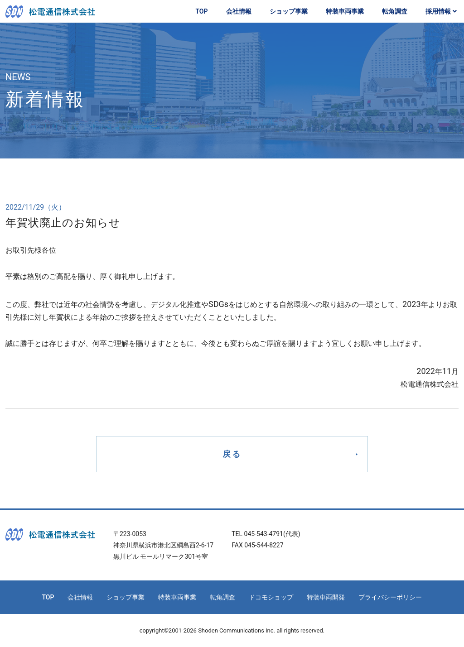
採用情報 (442, 11)
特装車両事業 (345, 11)
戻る (231, 454)
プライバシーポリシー (390, 597)
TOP (201, 11)
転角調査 (394, 11)
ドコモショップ (271, 597)
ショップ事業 (289, 11)
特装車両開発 (326, 597)
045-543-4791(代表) (272, 533)
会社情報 (238, 11)
